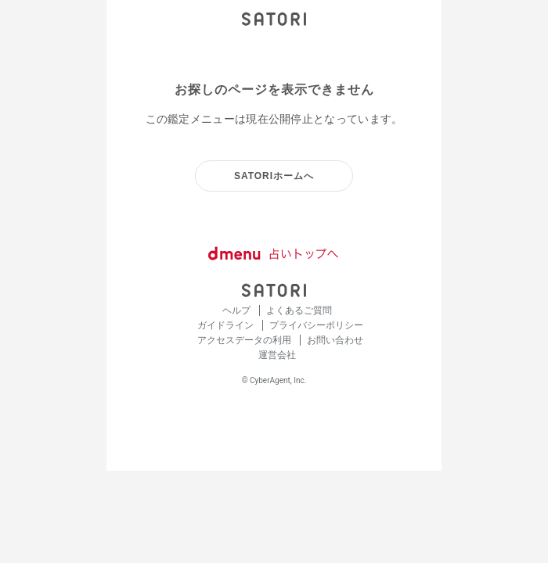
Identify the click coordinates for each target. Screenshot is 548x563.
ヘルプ (237, 310)
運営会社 (277, 355)
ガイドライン (226, 325)
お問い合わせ (335, 340)
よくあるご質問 (299, 310)
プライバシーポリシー (316, 325)
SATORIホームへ (274, 175)
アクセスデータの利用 (245, 340)
